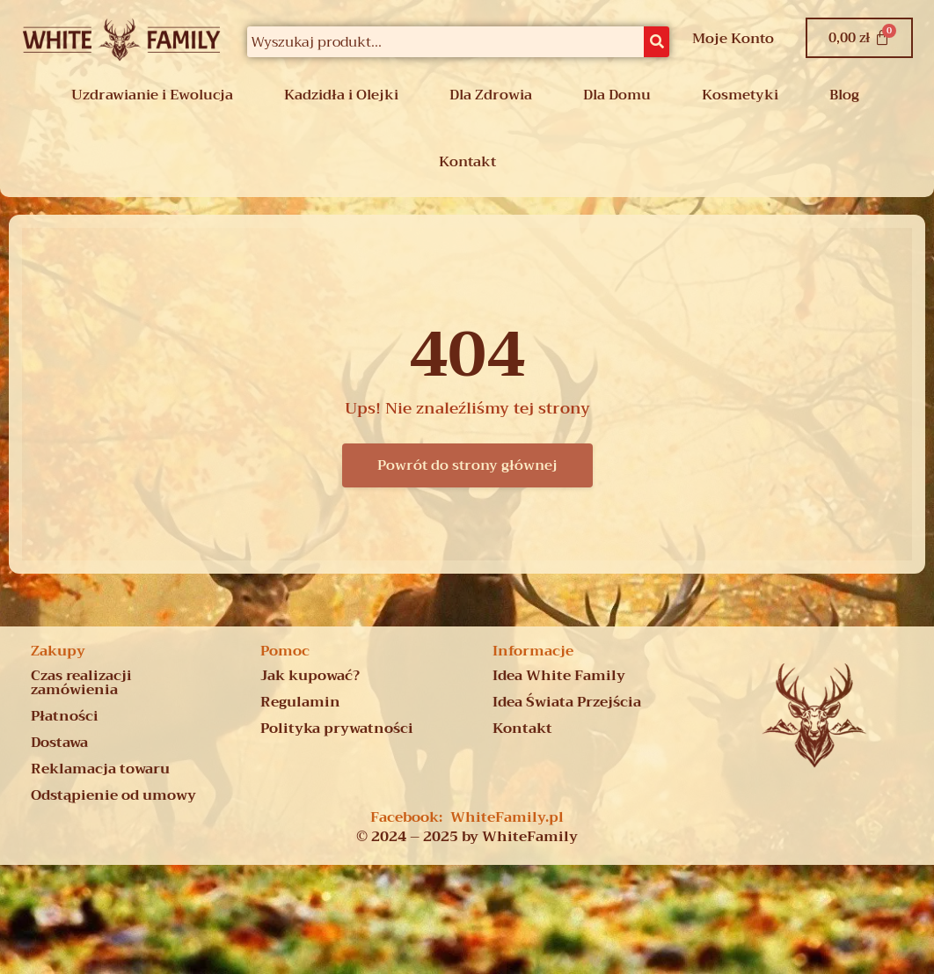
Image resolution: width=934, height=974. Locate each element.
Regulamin (300, 702)
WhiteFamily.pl (507, 817)
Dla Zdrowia (490, 95)
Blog (844, 95)
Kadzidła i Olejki (341, 95)
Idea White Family (559, 675)
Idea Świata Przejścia (567, 702)
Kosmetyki (740, 95)
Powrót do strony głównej (467, 465)
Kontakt (467, 162)
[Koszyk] (859, 38)
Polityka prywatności (336, 728)
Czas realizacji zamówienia (81, 682)
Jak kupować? (310, 675)
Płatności (65, 716)
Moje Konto (733, 38)
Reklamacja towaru (100, 769)
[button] (156, 95)
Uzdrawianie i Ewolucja (152, 95)
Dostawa (59, 742)
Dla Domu (617, 95)
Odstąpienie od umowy (113, 795)
